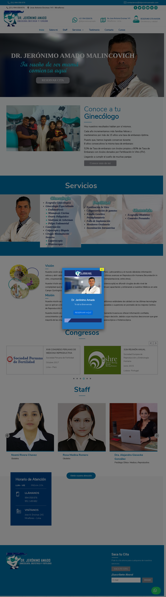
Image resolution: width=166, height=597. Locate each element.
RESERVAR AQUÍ (83, 312)
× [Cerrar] (102, 269)
